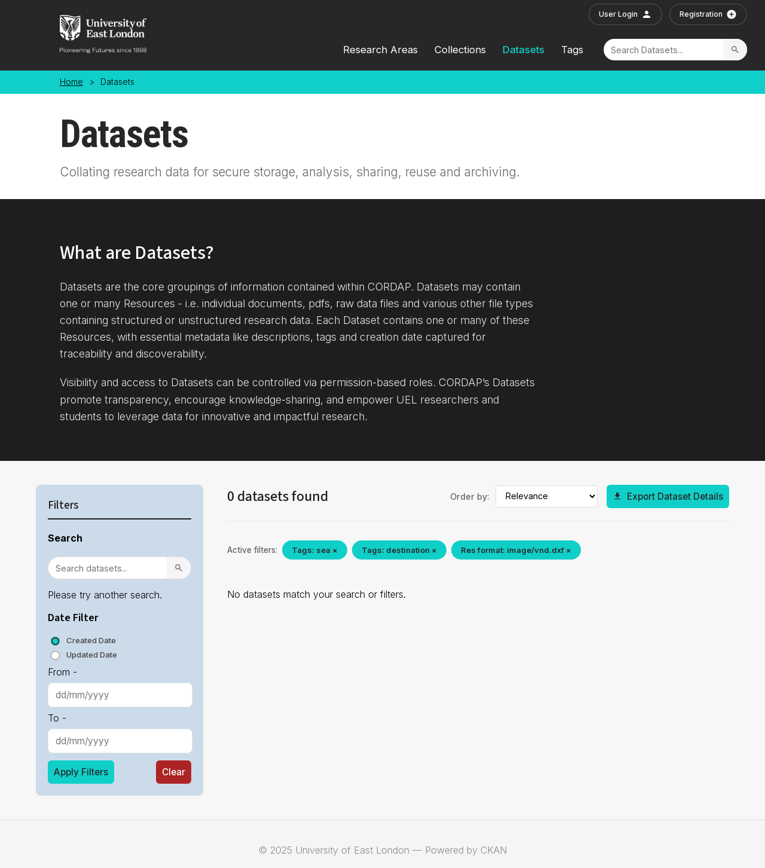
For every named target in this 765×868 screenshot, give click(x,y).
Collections (460, 50)
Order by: (469, 496)
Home (71, 82)
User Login (625, 14)
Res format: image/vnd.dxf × (516, 550)
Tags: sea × (315, 550)
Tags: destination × (399, 550)
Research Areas (380, 50)
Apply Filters (81, 772)
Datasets (523, 50)
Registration (708, 14)
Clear (173, 772)
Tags (572, 50)
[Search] (663, 50)
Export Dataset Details (668, 496)
